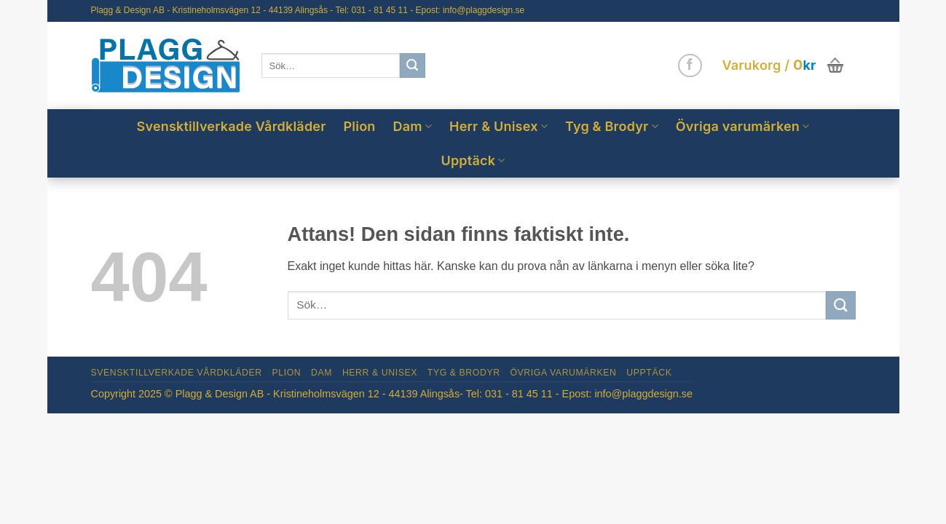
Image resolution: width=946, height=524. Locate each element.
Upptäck (473, 160)
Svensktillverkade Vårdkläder (231, 126)
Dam (413, 126)
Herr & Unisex (498, 126)
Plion (360, 126)
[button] (784, 65)
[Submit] (412, 65)
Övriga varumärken (743, 126)
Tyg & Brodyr (611, 126)
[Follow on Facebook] (690, 66)
